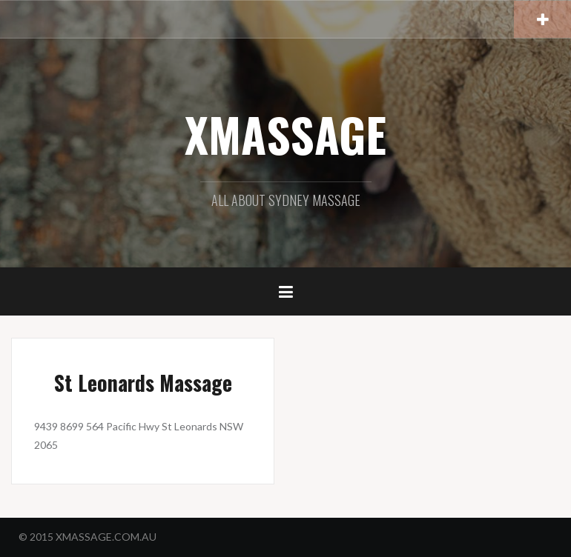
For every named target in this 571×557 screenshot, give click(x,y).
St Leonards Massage (143, 382)
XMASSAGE (285, 134)
